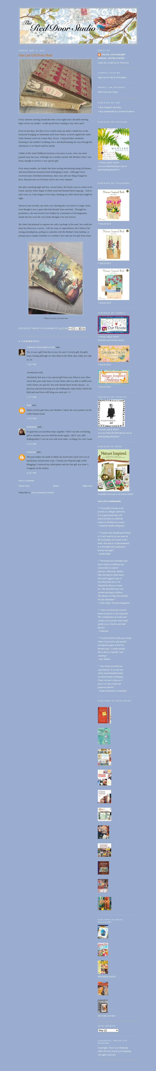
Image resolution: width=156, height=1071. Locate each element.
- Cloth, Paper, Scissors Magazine (114, 603)
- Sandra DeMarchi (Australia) (112, 690)
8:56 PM (31, 472)
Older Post (87, 485)
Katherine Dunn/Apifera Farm (41, 347)
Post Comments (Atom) (43, 492)
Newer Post (24, 485)
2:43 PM (31, 443)
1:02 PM (31, 364)
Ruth (29, 405)
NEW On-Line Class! (108, 92)
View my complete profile (113, 63)
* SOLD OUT (104, 223)
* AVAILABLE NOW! (108, 162)
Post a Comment (26, 480)
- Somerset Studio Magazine (111, 525)
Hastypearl (32, 426)
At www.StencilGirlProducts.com (113, 432)
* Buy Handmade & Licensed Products (116, 111)
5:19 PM (31, 418)
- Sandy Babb (104, 553)
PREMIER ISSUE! (107, 976)
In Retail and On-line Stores (111, 340)
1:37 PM (31, 397)
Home (56, 485)
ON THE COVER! (107, 1015)
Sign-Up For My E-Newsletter (112, 77)
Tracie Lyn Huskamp (113, 55)
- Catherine (103, 631)
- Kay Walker (104, 659)
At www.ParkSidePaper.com (111, 166)
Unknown (31, 452)
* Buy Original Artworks (109, 107)
